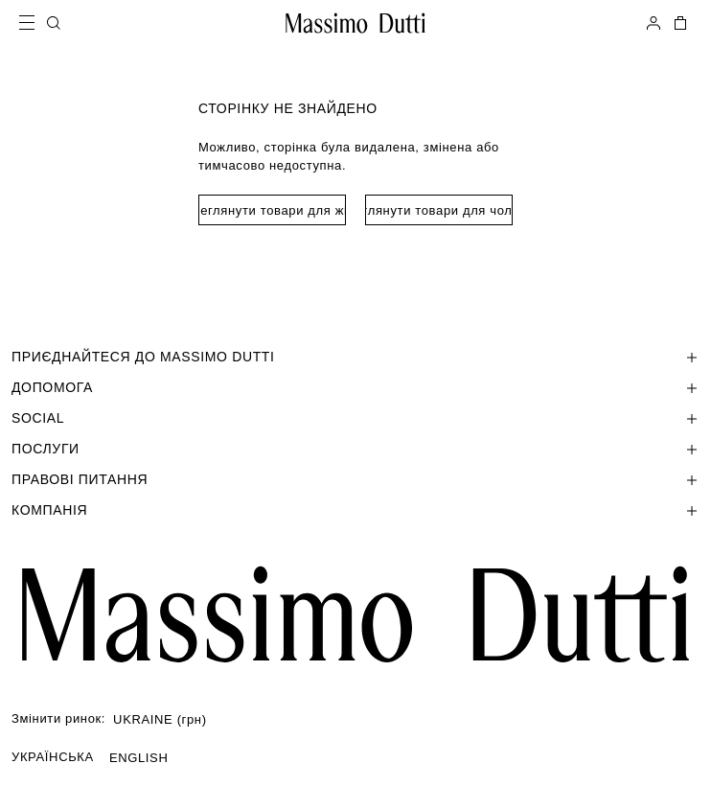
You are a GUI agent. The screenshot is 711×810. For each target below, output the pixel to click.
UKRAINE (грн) (160, 719)
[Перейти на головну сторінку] (355, 614)
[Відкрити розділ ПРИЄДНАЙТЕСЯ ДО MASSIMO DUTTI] (355, 356)
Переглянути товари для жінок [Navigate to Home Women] (272, 210)
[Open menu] (32, 23)
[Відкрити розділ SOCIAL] (355, 418)
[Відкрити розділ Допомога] (355, 387)
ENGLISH (139, 758)
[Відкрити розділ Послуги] (355, 448)
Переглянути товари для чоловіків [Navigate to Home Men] (439, 210)
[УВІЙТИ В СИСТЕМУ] (653, 23)
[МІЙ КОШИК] (678, 23)
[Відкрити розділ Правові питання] (355, 479)
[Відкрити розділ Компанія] (355, 510)
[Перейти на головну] (355, 23)
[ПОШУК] (53, 23)
